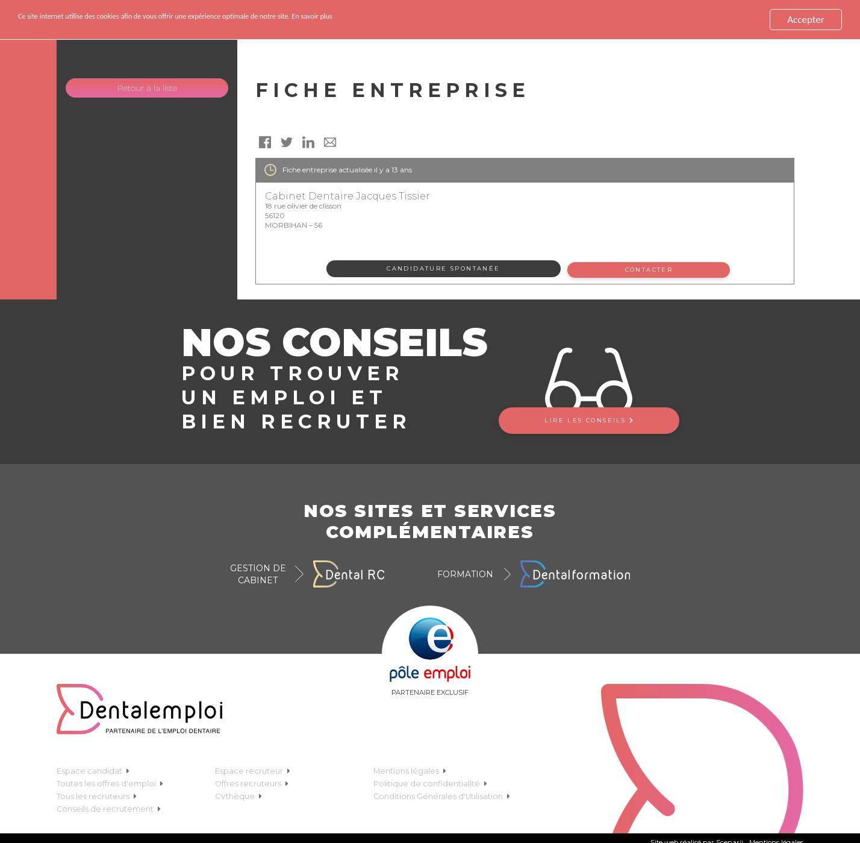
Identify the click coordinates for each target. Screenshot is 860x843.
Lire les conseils (588, 418)
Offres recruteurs (251, 781)
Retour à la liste (147, 88)
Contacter (651, 268)
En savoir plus (428, 19)
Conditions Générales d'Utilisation (441, 794)
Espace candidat (93, 769)
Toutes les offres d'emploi (110, 781)
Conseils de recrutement (109, 807)
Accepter (805, 19)
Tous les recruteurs (97, 794)
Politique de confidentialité (430, 781)
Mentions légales (409, 769)
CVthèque (238, 794)
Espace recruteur (252, 769)
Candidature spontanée (443, 268)
